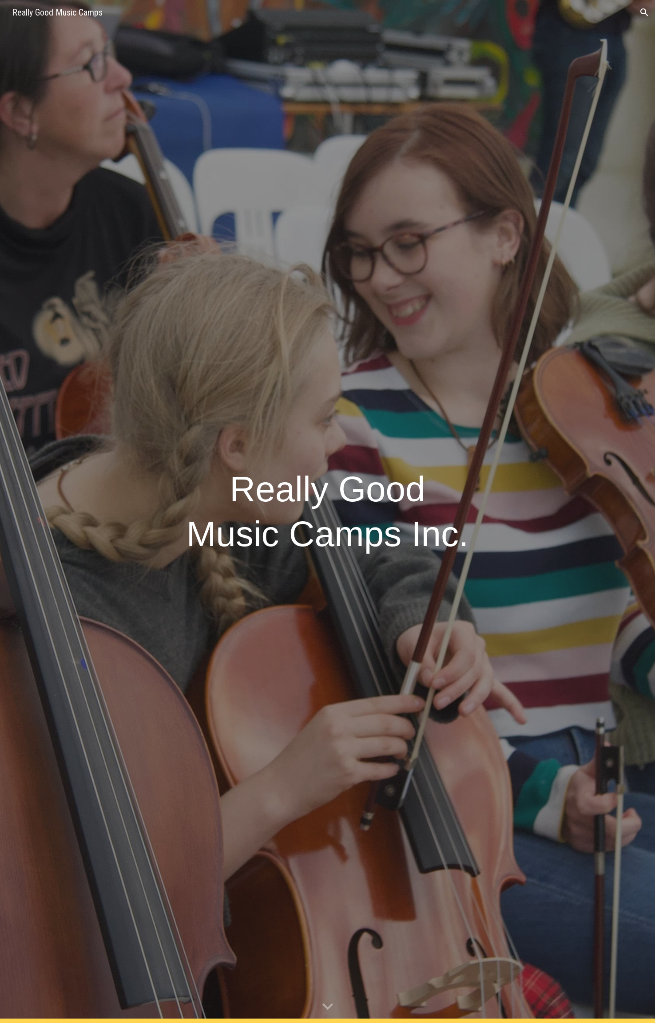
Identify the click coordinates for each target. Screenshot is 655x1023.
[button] (644, 12)
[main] (327, 511)
